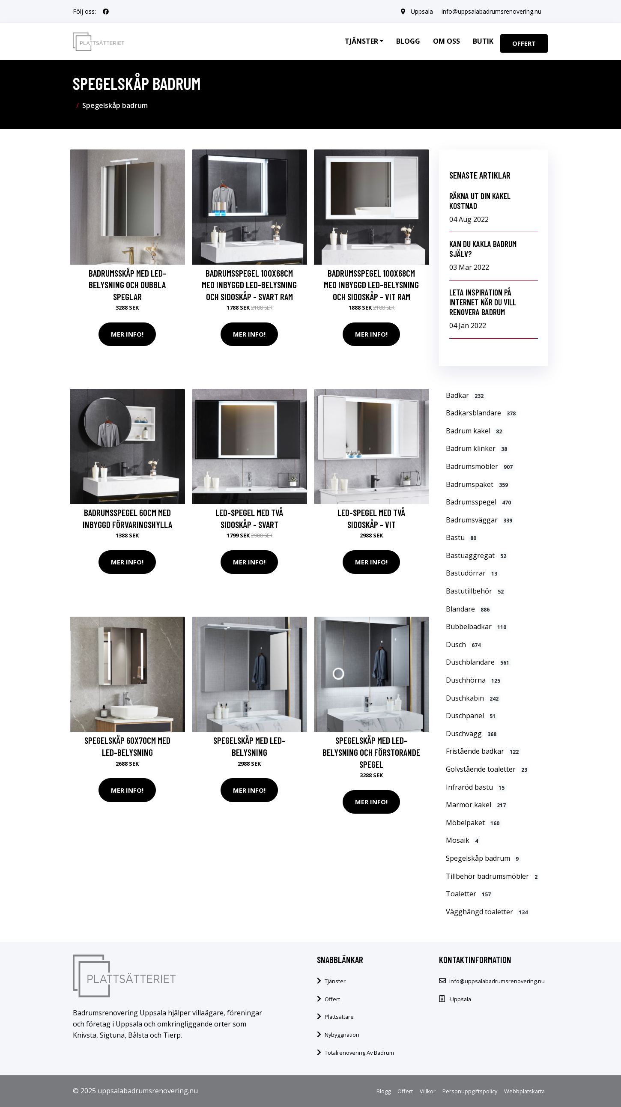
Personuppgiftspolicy (469, 1091)
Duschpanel (472, 715)
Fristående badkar (483, 751)
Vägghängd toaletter (488, 911)
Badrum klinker (477, 448)
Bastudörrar (472, 573)
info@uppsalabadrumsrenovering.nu (491, 11)
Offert (524, 43)
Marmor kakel (477, 804)
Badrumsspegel (479, 502)
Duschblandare (478, 662)
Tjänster (335, 981)
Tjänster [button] (361, 41)
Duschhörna (474, 680)
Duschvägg (472, 733)
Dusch (464, 644)
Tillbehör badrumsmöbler (493, 876)
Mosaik (463, 840)
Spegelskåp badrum (483, 858)
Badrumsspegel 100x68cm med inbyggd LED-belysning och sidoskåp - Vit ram (371, 285)
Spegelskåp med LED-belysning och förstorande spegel (371, 752)
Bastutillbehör (476, 591)
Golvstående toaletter (487, 769)
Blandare (469, 609)
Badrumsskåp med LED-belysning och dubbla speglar (127, 285)
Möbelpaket (474, 822)
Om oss (446, 41)
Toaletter (469, 893)
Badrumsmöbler (480, 466)
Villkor (428, 1091)
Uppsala (422, 11)
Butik (483, 41)
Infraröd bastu (476, 787)
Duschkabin (473, 698)
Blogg (408, 41)
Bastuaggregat (477, 555)
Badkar (466, 395)
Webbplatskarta (524, 1091)
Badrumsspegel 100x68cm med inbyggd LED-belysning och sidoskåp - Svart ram (249, 285)
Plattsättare (339, 1016)
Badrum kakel (475, 431)
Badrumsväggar (480, 520)
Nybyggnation (342, 1034)
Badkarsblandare (482, 413)
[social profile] (105, 11)
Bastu (462, 537)
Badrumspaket (478, 484)
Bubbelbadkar (477, 626)
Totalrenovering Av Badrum (359, 1052)
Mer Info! (127, 334)
